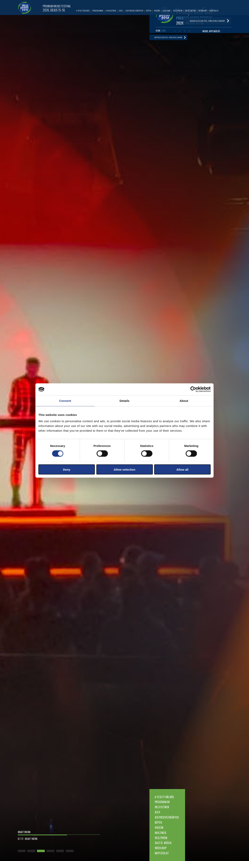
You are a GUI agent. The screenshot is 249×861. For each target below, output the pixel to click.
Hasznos (160, 833)
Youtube (178, 32)
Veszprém (161, 838)
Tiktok (194, 32)
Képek (158, 822)
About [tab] (184, 400)
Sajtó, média (163, 843)
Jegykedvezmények (167, 817)
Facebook (173, 32)
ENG (164, 32)
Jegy (157, 812)
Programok (162, 802)
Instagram (189, 32)
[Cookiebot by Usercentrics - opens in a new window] (193, 389)
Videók (159, 827)
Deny (66, 469)
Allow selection (124, 469)
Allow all (182, 469)
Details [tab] (124, 400)
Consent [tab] (65, 400)
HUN (158, 32)
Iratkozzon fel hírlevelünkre (173, 40)
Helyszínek (162, 807)
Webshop (161, 848)
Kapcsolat (162, 853)
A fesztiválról (164, 797)
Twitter (184, 32)
